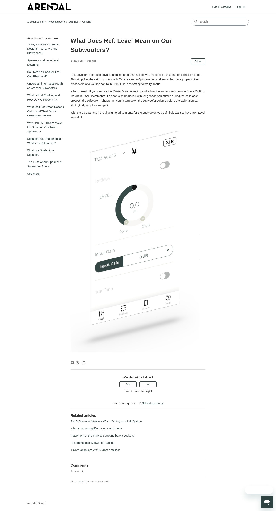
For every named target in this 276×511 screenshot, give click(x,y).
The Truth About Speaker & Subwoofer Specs (44, 164)
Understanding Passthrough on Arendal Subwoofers (45, 86)
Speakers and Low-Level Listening (43, 62)
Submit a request (222, 6)
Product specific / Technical (63, 21)
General (86, 21)
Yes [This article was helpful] (128, 384)
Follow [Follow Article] (198, 61)
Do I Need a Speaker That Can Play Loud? (43, 74)
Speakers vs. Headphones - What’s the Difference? (45, 141)
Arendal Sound (35, 21)
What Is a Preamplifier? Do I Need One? (96, 428)
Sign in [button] (241, 6)
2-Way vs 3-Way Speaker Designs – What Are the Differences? (43, 49)
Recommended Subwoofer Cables (92, 442)
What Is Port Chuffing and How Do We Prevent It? (43, 97)
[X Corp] (78, 362)
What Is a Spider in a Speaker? (40, 152)
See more (33, 173)
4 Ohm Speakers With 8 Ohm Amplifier (95, 449)
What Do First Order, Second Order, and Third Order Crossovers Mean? (45, 111)
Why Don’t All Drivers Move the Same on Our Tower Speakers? (44, 127)
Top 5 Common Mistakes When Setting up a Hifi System (106, 421)
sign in (82, 481)
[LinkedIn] (83, 362)
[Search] (220, 21)
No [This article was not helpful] (147, 384)
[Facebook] (72, 362)
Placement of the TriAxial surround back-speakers (102, 435)
